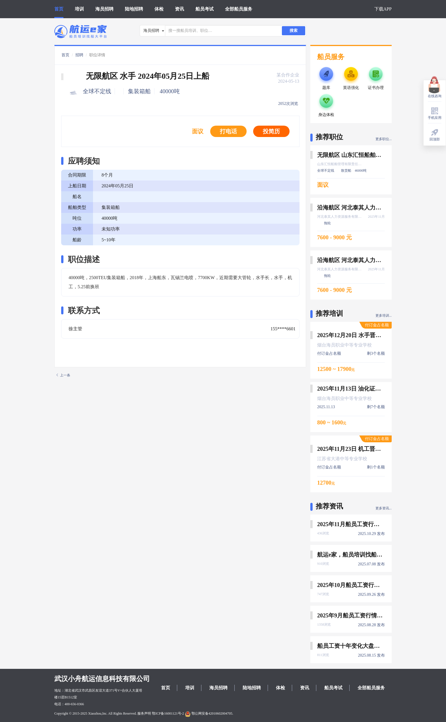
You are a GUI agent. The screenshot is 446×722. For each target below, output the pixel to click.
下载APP (383, 9)
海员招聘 (104, 9)
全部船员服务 (238, 9)
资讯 (179, 9)
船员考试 (204, 9)
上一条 (63, 375)
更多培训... (383, 316)
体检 (159, 9)
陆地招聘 (134, 9)
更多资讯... (383, 508)
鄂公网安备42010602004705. (209, 713)
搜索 (294, 30)
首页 (58, 9)
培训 (79, 9)
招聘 (79, 55)
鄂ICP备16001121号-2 (168, 713)
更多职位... (383, 139)
